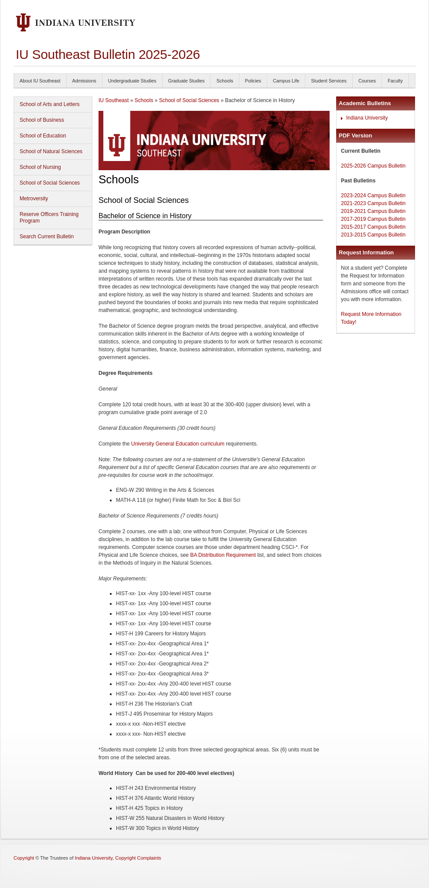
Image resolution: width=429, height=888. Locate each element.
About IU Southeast (40, 80)
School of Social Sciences (50, 183)
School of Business (42, 120)
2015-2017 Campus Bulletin (373, 227)
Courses (367, 80)
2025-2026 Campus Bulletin (373, 166)
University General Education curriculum (178, 444)
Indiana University (367, 118)
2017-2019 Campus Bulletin (373, 219)
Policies (253, 80)
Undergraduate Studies (132, 80)
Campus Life (286, 80)
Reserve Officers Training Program (49, 217)
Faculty (395, 80)
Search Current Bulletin (47, 236)
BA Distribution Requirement (222, 555)
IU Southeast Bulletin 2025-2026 (108, 54)
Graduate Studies (186, 80)
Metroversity (34, 198)
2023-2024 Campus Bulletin (373, 195)
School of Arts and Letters (49, 104)
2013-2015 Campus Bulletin (373, 235)
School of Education (43, 136)
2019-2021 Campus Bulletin (373, 211)
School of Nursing (40, 167)
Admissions (84, 80)
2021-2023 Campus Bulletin (373, 203)
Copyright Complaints (138, 858)
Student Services (329, 80)
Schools (224, 80)
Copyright (24, 858)
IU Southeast (114, 100)
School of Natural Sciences (51, 151)
